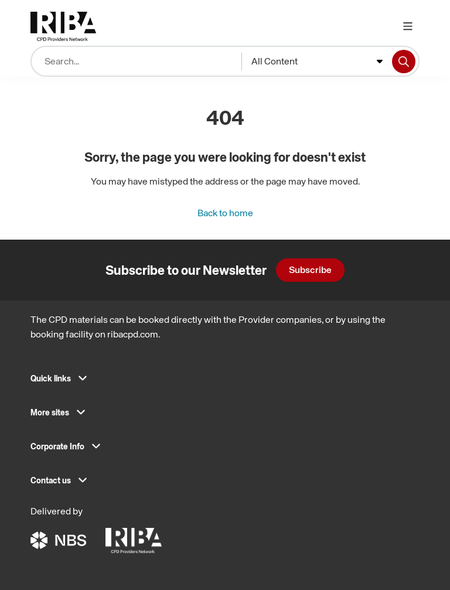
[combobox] (317, 61)
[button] (225, 382)
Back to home (225, 212)
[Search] (403, 61)
